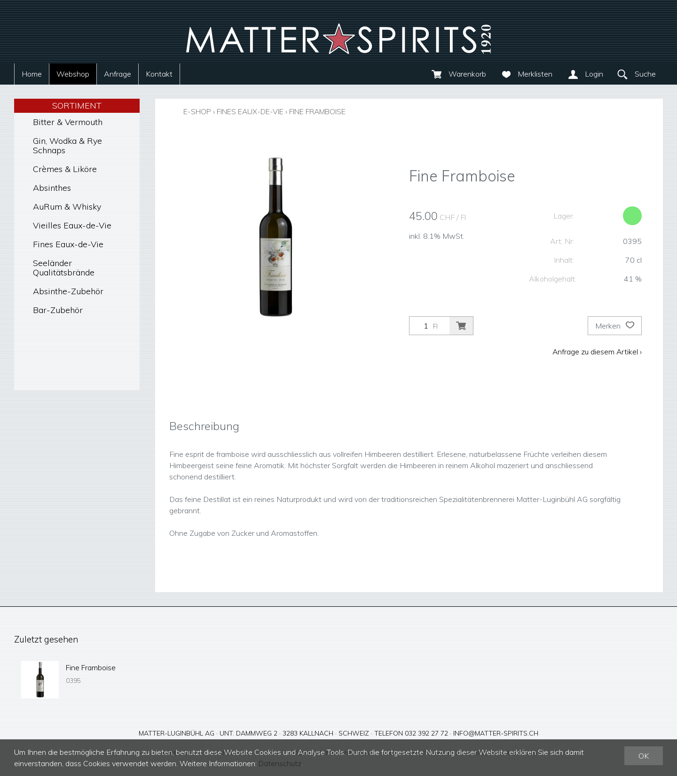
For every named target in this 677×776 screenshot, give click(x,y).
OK (643, 755)
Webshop (72, 73)
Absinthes (52, 187)
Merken (614, 326)
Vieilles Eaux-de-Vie (72, 225)
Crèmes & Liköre (65, 169)
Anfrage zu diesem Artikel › (596, 351)
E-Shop (198, 111)
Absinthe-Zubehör (68, 291)
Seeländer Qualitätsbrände (63, 268)
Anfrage (117, 73)
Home (32, 73)
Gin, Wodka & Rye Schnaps (67, 145)
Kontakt (159, 73)
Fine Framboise (326, 111)
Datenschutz (280, 763)
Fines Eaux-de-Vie (68, 244)
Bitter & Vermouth (67, 122)
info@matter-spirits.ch (495, 733)
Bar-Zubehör (58, 310)
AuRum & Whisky (67, 206)
